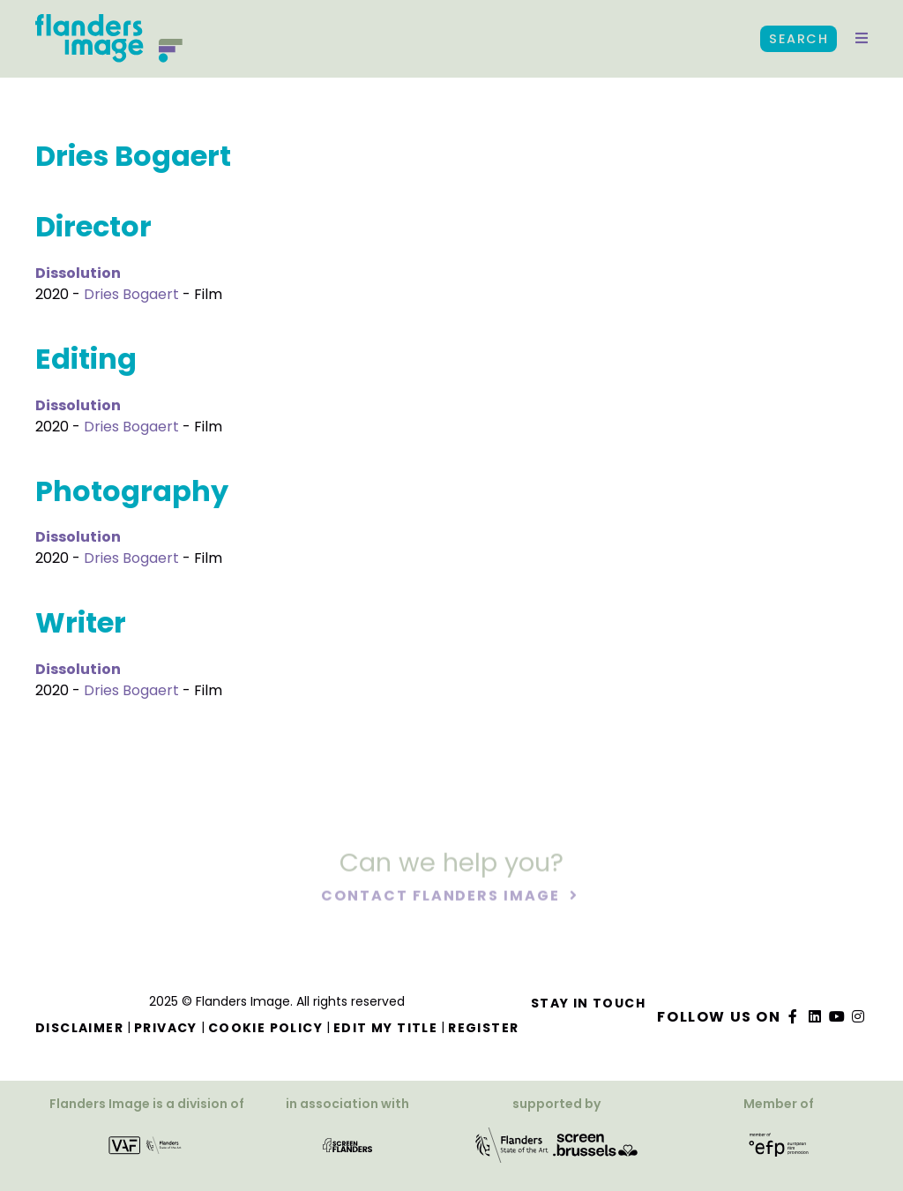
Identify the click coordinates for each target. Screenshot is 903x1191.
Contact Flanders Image (442, 898)
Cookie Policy (265, 1028)
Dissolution (78, 273)
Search (798, 39)
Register (483, 1028)
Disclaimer (79, 1028)
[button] (861, 39)
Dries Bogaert (131, 294)
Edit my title (385, 1028)
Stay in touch (588, 1003)
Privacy (166, 1028)
